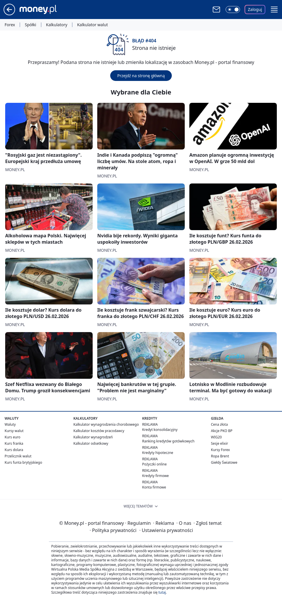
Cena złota (219, 424)
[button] (274, 9)
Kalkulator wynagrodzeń (93, 437)
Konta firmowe (154, 487)
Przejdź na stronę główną (141, 75)
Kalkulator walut (92, 24)
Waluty (10, 424)
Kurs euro (12, 437)
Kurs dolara (14, 449)
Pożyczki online (154, 464)
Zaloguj (255, 9)
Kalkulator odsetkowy (90, 443)
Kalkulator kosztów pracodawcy (98, 430)
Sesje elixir (219, 443)
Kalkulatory (56, 24)
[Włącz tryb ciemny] (233, 9)
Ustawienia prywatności (166, 530)
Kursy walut (14, 430)
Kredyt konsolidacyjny (160, 429)
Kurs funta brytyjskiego (23, 462)
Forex (10, 24)
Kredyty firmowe (155, 475)
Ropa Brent (220, 456)
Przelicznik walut (18, 456)
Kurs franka (14, 443)
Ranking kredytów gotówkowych (168, 441)
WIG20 (216, 437)
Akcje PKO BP (222, 430)
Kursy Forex (220, 449)
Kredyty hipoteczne (157, 452)
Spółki (30, 24)
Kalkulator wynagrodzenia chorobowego (106, 424)
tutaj (162, 592)
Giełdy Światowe (224, 462)
